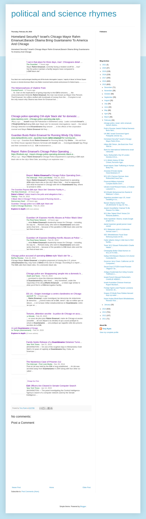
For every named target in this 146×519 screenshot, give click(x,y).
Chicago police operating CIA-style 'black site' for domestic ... (45, 116)
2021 (104, 65)
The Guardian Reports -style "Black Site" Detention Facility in (38, 190)
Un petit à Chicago (24, 328)
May (106, 110)
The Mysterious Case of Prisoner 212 (43, 362)
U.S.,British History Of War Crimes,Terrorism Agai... (114, 161)
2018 (104, 75)
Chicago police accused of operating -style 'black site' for (41, 255)
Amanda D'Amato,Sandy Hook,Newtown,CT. (113, 172)
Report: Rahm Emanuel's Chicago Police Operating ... (41, 151)
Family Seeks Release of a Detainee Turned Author (57, 342)
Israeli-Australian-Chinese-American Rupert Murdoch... (117, 284)
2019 (104, 71)
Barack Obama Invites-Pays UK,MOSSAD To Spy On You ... (117, 204)
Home (51, 487)
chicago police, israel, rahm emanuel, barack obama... (118, 124)
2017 (104, 78)
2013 (104, 312)
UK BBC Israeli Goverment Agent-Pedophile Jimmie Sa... (116, 135)
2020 (104, 68)
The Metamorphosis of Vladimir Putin (28, 88)
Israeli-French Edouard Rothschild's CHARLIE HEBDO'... (117, 278)
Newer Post (16, 487)
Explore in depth (18, 209)
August (107, 100)
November (108, 91)
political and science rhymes (64, 13)
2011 (104, 319)
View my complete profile (109, 332)
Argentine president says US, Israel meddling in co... (117, 199)
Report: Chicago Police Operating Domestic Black (59, 175)
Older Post (87, 487)
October (107, 94)
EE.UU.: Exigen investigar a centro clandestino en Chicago (53, 293)
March (107, 117)
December (108, 87)
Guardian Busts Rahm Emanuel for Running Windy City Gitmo (46, 135)
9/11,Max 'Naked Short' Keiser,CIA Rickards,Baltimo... (117, 214)
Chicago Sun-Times (33, 381)
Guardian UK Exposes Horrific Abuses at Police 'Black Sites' (54, 217)
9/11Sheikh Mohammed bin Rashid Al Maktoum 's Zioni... (118, 193)
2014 (104, 309)
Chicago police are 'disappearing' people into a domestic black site (58, 273)
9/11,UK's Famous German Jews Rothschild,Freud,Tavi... (116, 177)
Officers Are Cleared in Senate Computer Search (51, 385)
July (106, 104)
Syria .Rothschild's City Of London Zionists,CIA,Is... (116, 156)
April (106, 114)
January (107, 305)
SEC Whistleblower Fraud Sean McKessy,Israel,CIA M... (116, 236)
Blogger (83, 506)
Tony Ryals (106, 329)
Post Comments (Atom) (30, 492)
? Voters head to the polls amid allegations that (37, 194)
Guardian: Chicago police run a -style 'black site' (32, 204)
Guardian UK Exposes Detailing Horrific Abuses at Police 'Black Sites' (58, 238)
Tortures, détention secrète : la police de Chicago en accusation (56, 313)
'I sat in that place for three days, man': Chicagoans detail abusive (58, 62)
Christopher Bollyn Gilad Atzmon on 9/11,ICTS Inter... (117, 252)
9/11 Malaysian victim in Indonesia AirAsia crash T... (117, 230)
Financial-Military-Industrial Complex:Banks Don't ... (114, 182)
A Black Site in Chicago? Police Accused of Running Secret (36, 199)
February (107, 120)
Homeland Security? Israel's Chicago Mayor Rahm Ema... (117, 140)
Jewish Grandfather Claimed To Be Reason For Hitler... (117, 209)
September (108, 97)
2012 (104, 315)
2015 (104, 84)
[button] (12, 121)
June (106, 107)
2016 (104, 81)
